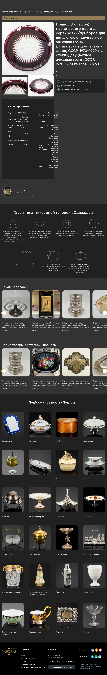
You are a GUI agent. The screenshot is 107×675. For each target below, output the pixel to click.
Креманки (87, 632)
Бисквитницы (7, 479)
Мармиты (32, 479)
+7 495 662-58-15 (54, 655)
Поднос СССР (70, 12)
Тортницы (87, 516)
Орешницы (60, 516)
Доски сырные (7, 441)
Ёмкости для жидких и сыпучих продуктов (38, 593)
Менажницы (88, 441)
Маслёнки (60, 479)
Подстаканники (35, 632)
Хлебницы (60, 441)
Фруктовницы (61, 554)
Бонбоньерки (34, 554)
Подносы (59, 12)
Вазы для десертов (36, 516)
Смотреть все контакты (62, 667)
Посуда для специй (91, 554)
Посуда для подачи (45, 12)
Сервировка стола (27, 12)
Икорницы (6, 516)
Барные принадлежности (12, 592)
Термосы (60, 592)
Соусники (87, 479)
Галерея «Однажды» (10, 12)
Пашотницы (88, 592)
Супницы (32, 441)
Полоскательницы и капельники (9, 633)
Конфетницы (7, 554)
